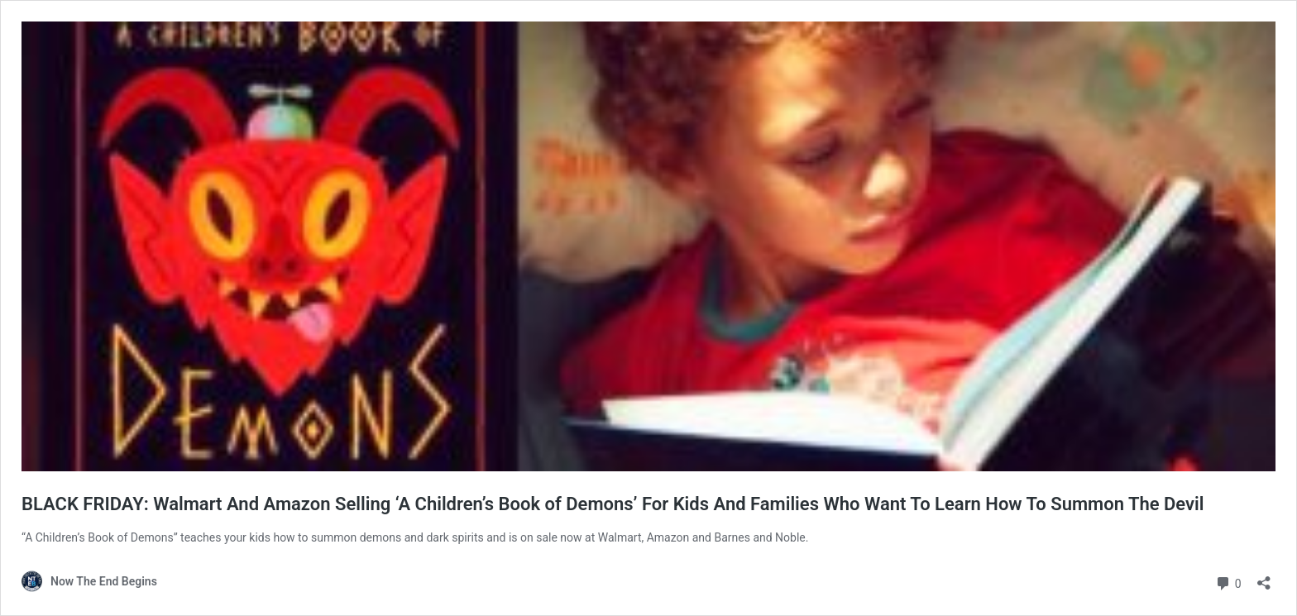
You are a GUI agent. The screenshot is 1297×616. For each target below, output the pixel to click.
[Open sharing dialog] (1263, 577)
